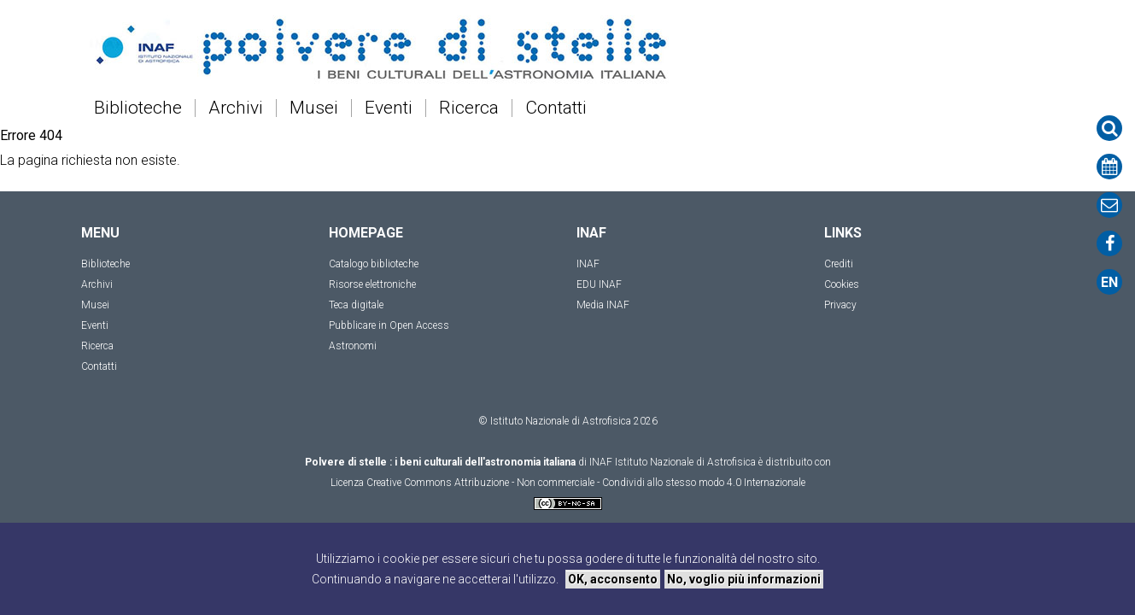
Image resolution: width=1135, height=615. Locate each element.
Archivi (235, 108)
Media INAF (602, 305)
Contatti (556, 108)
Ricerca (469, 108)
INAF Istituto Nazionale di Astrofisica (672, 462)
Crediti (838, 264)
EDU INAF (599, 284)
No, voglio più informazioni (744, 579)
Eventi (388, 108)
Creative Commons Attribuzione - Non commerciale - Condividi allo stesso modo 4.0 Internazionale (585, 483)
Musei (314, 108)
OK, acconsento (613, 579)
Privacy (840, 305)
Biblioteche (138, 108)
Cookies (841, 284)
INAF (588, 264)
